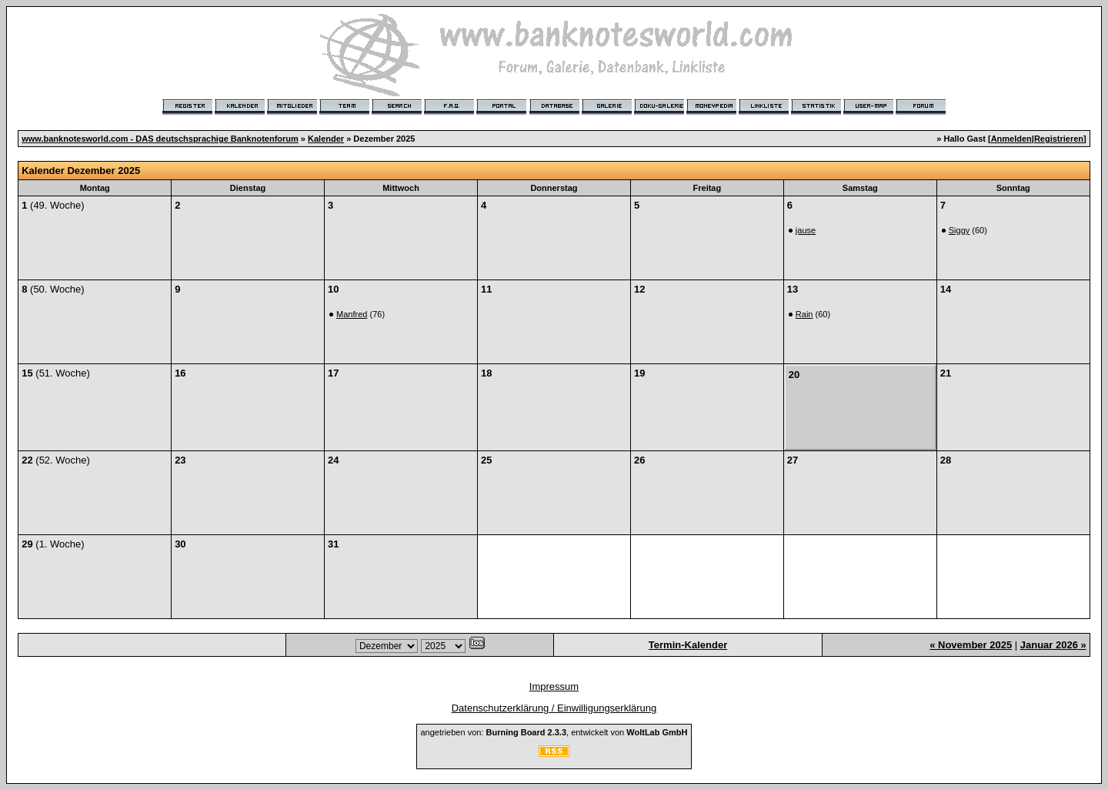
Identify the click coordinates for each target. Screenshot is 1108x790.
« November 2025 (970, 645)
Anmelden (1011, 138)
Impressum (554, 686)
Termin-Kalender (688, 645)
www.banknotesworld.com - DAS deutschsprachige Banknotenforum (160, 138)
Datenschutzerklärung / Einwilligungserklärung (554, 708)
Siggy (959, 230)
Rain (804, 314)
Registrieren (1058, 138)
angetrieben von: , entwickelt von (553, 732)
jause (806, 230)
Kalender (326, 138)
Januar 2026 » (1053, 645)
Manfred (351, 314)
